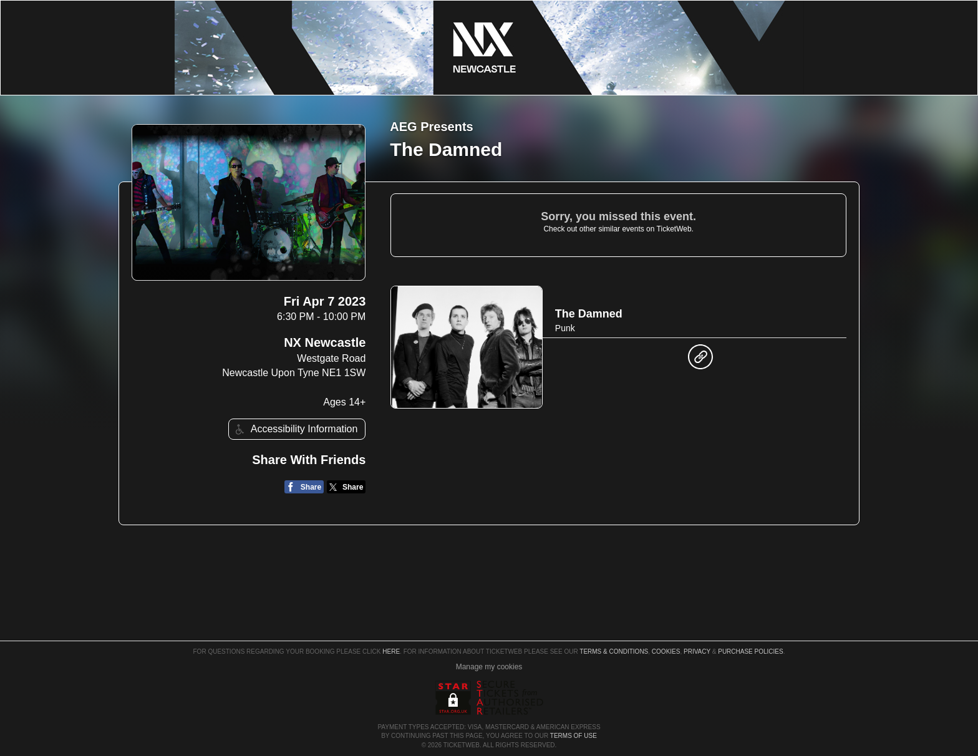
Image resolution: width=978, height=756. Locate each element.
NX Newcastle (325, 342)
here (391, 651)
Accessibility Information (295, 429)
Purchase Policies (750, 651)
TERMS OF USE (573, 735)
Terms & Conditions (613, 651)
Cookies (666, 651)
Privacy (697, 651)
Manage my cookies (489, 666)
